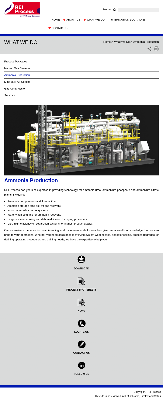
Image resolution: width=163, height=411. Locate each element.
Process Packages (15, 61)
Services (9, 95)
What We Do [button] (96, 19)
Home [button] (56, 19)
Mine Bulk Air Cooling (17, 81)
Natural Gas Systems (17, 68)
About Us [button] (73, 19)
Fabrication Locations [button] (128, 19)
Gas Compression (15, 88)
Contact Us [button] (60, 28)
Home (107, 9)
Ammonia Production (17, 75)
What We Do (122, 41)
